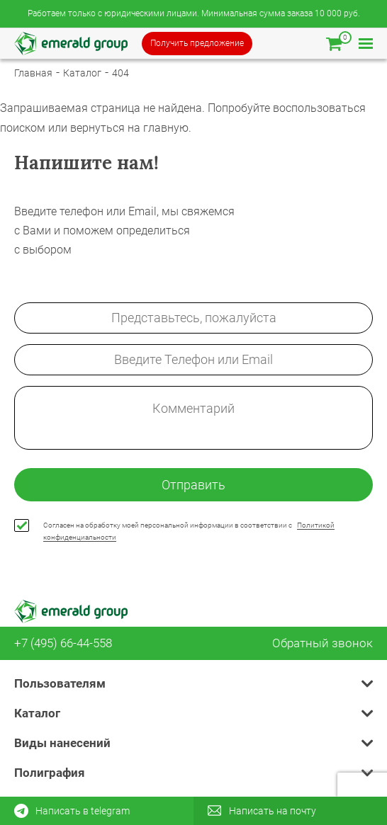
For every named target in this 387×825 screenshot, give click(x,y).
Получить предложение (197, 43)
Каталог (82, 73)
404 (120, 73)
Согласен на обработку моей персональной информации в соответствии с (189, 531)
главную (166, 128)
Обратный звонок (322, 643)
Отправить (193, 484)
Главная (33, 73)
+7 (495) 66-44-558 (63, 643)
